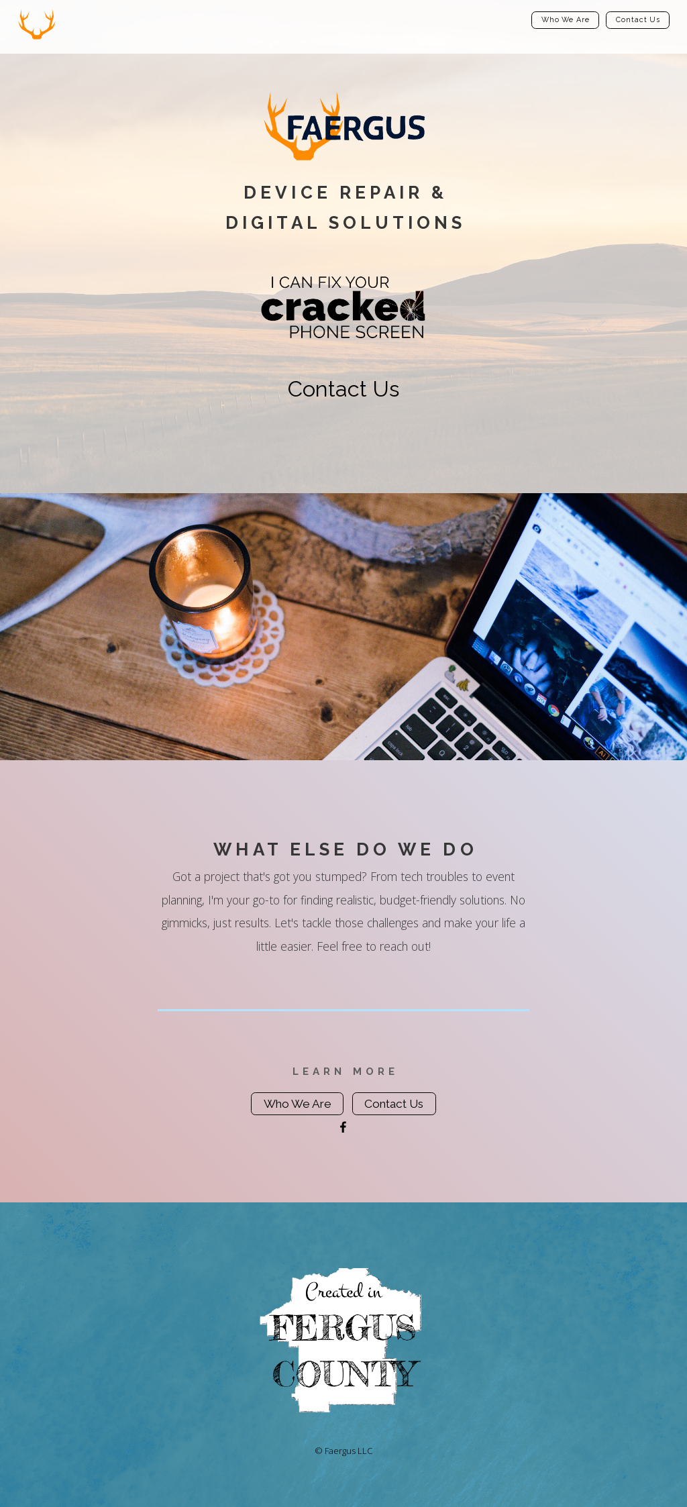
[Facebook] (343, 1127)
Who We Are (565, 19)
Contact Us (638, 19)
